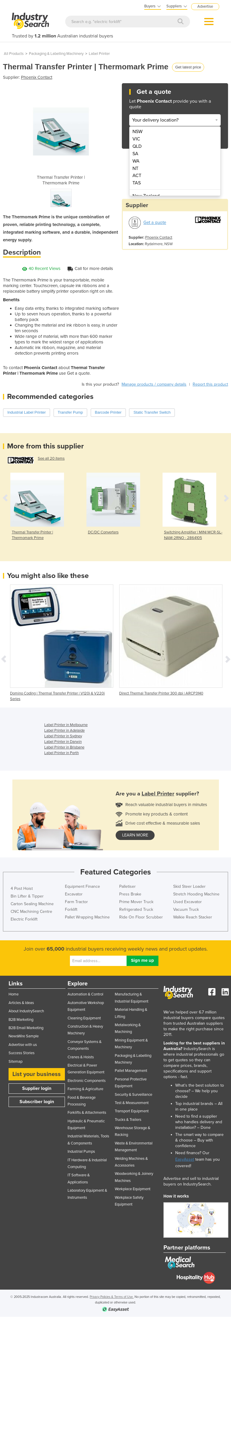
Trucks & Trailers (128, 1119)
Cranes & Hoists (81, 1057)
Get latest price (188, 67)
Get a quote (154, 222)
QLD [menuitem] (137, 146)
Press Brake (130, 894)
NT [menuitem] (135, 168)
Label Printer (99, 53)
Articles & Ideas (21, 1002)
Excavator (74, 894)
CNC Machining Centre (31, 911)
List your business (36, 1074)
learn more (135, 835)
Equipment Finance (82, 886)
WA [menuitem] (136, 161)
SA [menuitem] (135, 154)
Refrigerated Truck (136, 909)
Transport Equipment (132, 1111)
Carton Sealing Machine (32, 903)
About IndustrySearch (26, 1011)
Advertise (205, 6)
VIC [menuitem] (136, 139)
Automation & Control (85, 994)
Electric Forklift (24, 919)
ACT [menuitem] (136, 176)
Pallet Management (131, 1070)
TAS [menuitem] (136, 183)
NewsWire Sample (24, 1036)
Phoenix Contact (36, 77)
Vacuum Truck (186, 909)
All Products (14, 53)
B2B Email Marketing (26, 1028)
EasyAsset (184, 1159)
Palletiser (127, 886)
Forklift (71, 909)
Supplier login (36, 1088)
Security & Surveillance (133, 1094)
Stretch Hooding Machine (196, 894)
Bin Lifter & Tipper (27, 896)
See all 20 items (51, 458)
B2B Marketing (21, 1019)
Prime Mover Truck (136, 901)
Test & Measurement (132, 1103)
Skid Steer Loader (189, 886)
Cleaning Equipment (84, 1018)
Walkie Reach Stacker (192, 917)
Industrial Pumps (81, 1151)
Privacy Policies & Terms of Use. (112, 1297)
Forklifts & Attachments (87, 1112)
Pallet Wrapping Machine (87, 917)
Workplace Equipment (132, 1189)
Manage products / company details (154, 384)
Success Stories (22, 1053)
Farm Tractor (76, 901)
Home (14, 994)
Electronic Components (87, 1080)
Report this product (210, 384)
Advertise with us (23, 1044)
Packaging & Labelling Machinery (56, 53)
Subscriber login (36, 1102)
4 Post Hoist (22, 888)
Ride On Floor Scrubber (141, 917)
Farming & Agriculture (85, 1089)
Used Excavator (187, 901)
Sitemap (15, 1061)
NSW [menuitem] (137, 132)
